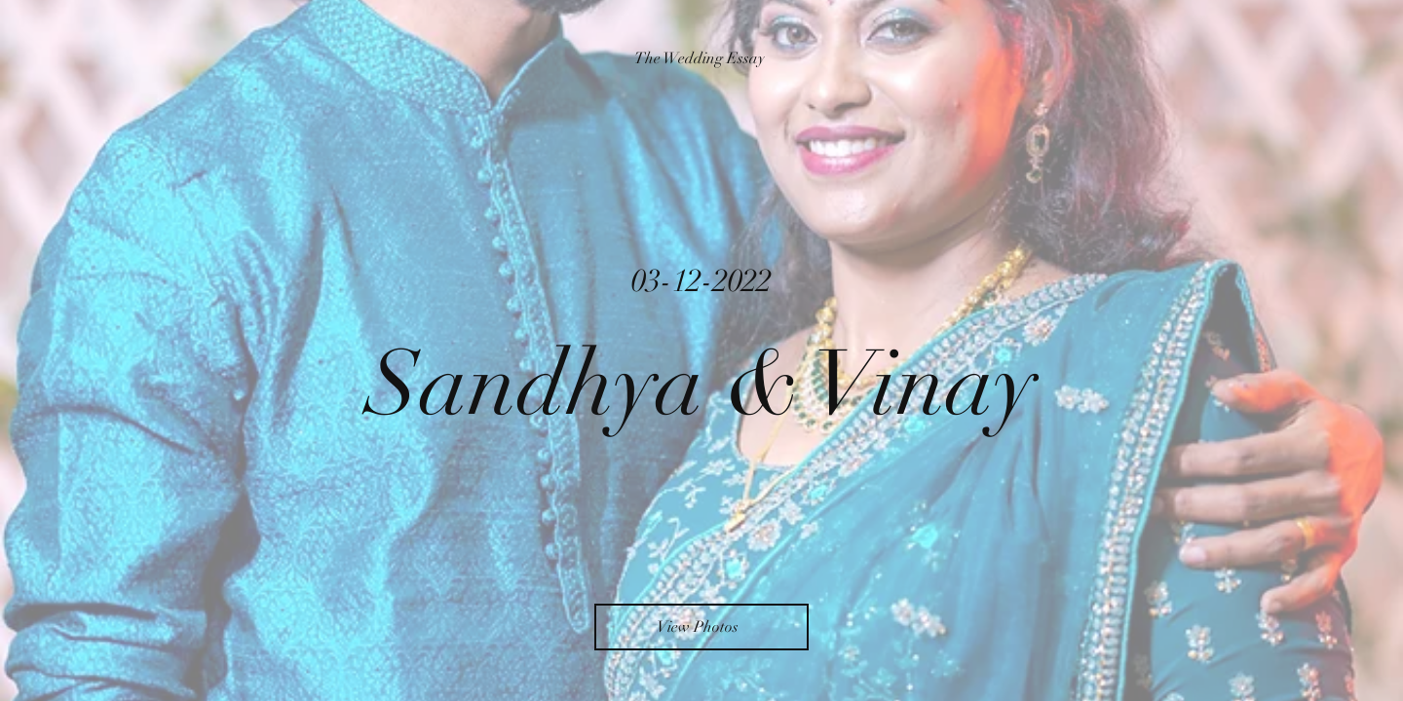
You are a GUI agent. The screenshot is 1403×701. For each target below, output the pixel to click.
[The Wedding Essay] (701, 58)
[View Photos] (701, 627)
